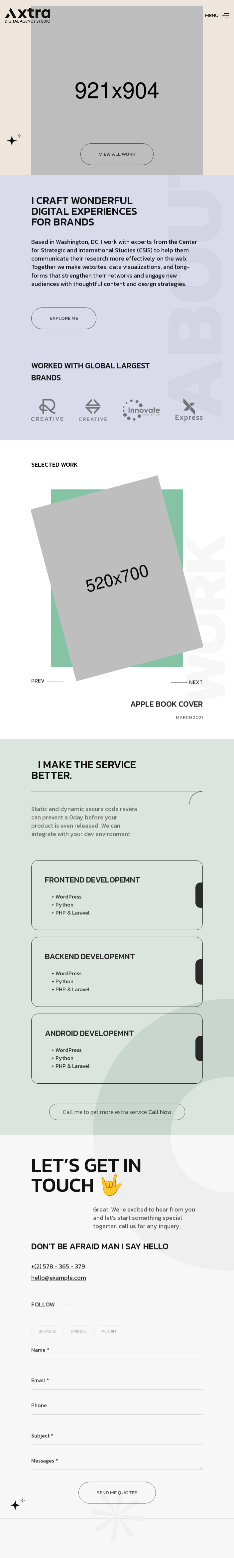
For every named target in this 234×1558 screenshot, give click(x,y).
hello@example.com (58, 1288)
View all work (117, 166)
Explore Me (64, 330)
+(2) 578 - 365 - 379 (58, 1276)
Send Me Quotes (117, 1515)
